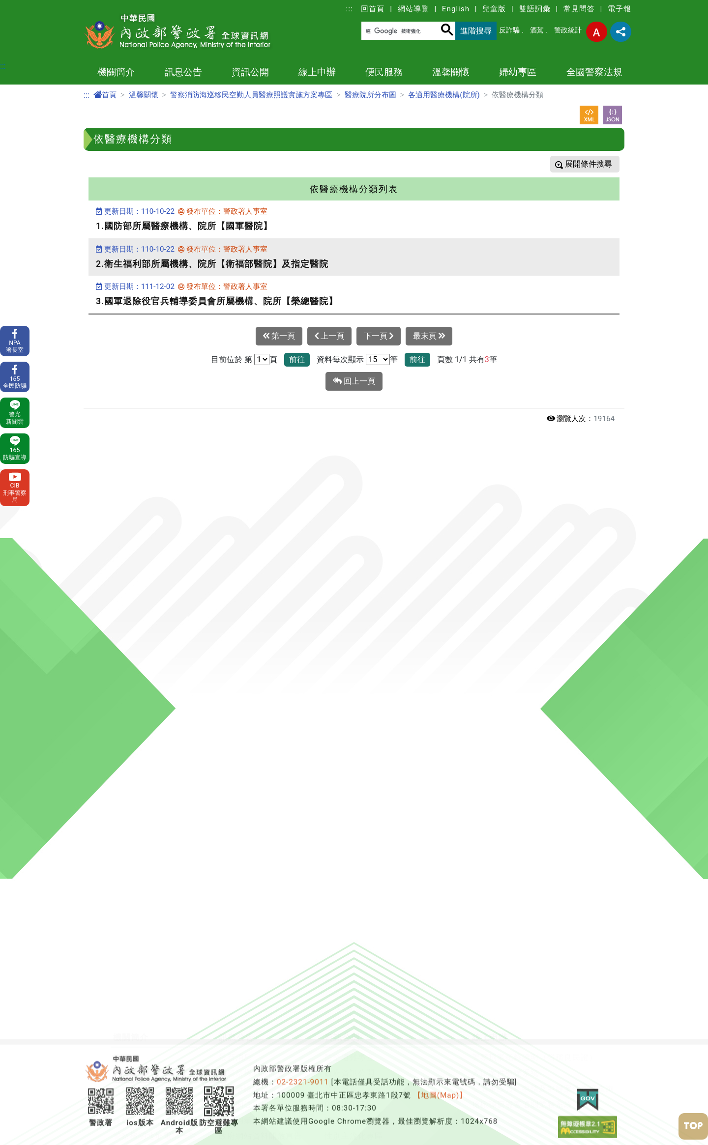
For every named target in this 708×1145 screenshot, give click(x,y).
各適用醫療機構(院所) (444, 94)
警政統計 (568, 30)
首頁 (105, 94)
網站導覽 (413, 8)
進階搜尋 (476, 30)
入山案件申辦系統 (505, 977)
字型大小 (596, 32)
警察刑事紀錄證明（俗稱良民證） (534, 962)
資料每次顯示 (340, 359)
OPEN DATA (347, 1009)
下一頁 (378, 336)
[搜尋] (401, 31)
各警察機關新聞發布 (256, 977)
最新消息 (235, 962)
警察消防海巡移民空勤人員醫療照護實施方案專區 (251, 94)
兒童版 (494, 8)
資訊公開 (250, 72)
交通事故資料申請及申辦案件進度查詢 (543, 993)
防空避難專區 (349, 962)
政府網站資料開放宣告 (260, 1040)
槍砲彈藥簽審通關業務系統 (522, 1009)
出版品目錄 (345, 1103)
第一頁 (279, 336)
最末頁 (429, 336)
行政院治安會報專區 (362, 1056)
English (456, 8)
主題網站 (130, 1072)
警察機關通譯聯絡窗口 (366, 1087)
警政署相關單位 (142, 1135)
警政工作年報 (138, 1103)
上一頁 (329, 336)
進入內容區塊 (23, 5)
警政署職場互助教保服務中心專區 (387, 1119)
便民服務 (384, 72)
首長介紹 (130, 977)
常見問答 (579, 8)
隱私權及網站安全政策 (260, 1056)
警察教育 (341, 993)
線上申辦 (317, 72)
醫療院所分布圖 (370, 94)
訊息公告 (183, 72)
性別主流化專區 (353, 1040)
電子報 (619, 8)
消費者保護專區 (353, 1135)
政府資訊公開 (349, 977)
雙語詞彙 (535, 8)
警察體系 (130, 993)
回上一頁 (354, 381)
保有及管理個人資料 (256, 1072)
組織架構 (130, 1009)
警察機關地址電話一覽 (155, 1040)
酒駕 (537, 30)
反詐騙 (509, 30)
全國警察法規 (594, 72)
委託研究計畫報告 (146, 1087)
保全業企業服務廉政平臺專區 (378, 1072)
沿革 (121, 962)
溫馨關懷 (451, 72)
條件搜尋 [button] (595, 164)
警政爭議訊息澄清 (252, 993)
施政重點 (130, 1025)
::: (349, 8)
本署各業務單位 (142, 1119)
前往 (297, 359)
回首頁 (372, 8)
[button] (354, 912)
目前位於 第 (231, 359)
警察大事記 (134, 1056)
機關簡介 (116, 72)
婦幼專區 (517, 72)
